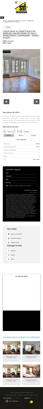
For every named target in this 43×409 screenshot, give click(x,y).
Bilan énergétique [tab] (21, 139)
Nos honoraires (20, 395)
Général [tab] (9, 135)
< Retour (7, 27)
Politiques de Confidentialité (27, 215)
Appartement (31, 20)
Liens (25, 395)
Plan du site (7, 395)
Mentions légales (13, 395)
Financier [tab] (33, 135)
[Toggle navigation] (2, 17)
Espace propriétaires (11, 401)
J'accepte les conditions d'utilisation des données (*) (19, 185)
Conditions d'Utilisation (10, 217)
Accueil (4, 20)
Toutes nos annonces (34, 395)
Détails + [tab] (21, 135)
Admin (28, 395)
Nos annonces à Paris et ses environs (17, 20)
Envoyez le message (31, 190)
